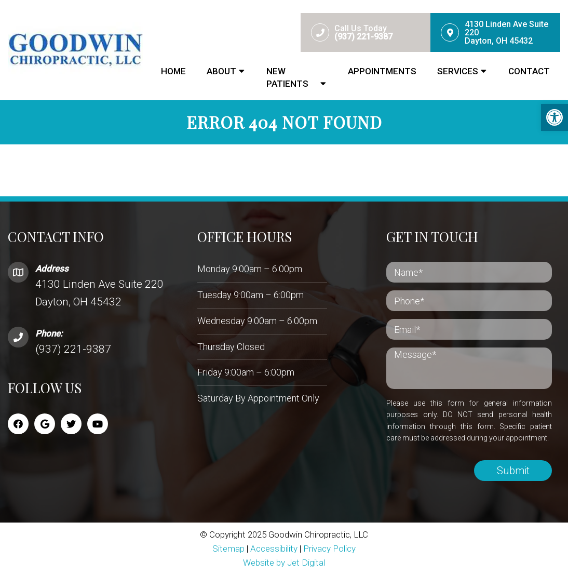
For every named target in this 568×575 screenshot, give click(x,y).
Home (173, 71)
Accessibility (273, 548)
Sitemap (228, 548)
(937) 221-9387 (73, 349)
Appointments (382, 71)
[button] (554, 117)
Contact (529, 71)
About (221, 71)
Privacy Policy (329, 548)
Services (457, 71)
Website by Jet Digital (284, 562)
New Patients (287, 77)
